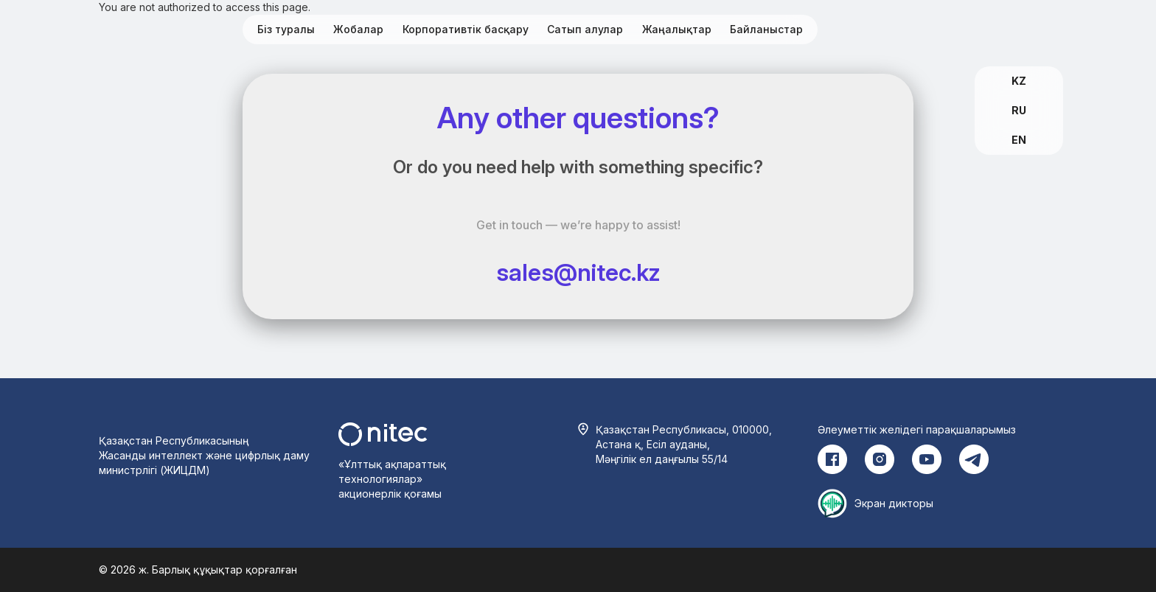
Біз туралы (286, 29)
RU (1019, 110)
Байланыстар (766, 29)
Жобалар (358, 29)
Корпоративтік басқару (466, 29)
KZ (1019, 80)
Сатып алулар (585, 29)
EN (1019, 139)
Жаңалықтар (676, 29)
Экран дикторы (893, 503)
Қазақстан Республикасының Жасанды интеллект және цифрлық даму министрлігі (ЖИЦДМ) (204, 455)
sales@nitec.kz (578, 272)
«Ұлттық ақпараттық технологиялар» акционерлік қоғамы (392, 479)
